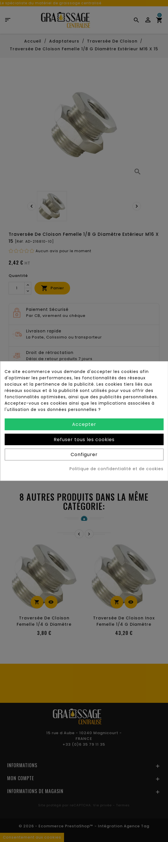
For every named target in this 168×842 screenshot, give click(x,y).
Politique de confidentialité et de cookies (116, 469)
